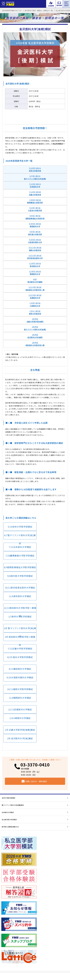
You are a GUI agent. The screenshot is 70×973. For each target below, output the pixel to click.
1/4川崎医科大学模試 (50, 631)
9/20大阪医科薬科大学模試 (50, 608)
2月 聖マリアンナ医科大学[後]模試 (19, 587)
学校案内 (4, 937)
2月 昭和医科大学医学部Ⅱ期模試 (51, 587)
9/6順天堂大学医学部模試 (51, 550)
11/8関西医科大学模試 (51, 620)
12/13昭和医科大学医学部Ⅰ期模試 (19, 575)
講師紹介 (4, 930)
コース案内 (39, 937)
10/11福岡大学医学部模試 (18, 620)
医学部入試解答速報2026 (10, 732)
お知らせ (17, 856)
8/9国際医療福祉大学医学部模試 (19, 552)
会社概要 (8, 958)
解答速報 (38, 923)
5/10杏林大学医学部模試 (18, 527)
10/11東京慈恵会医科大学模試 (19, 564)
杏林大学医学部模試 (8, 703)
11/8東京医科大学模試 (51, 562)
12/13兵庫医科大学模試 (18, 631)
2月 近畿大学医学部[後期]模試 (19, 643)
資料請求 (52, 856)
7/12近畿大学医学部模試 (18, 597)
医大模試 (52, 837)
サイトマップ (34, 958)
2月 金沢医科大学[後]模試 (51, 643)
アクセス (4, 944)
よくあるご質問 (41, 944)
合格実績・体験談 (41, 930)
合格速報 (17, 837)
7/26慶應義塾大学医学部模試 (50, 539)
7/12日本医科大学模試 (18, 539)
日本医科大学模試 (8, 717)
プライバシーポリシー (21, 958)
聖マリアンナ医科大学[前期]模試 (13, 710)
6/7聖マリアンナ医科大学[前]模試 (50, 529)
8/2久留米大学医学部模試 (51, 597)
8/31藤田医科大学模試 (18, 608)
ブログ (3, 951)
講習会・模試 (6, 923)
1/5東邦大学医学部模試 (50, 574)
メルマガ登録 (40, 951)
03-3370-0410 (34, 669)
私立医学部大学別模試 (9, 724)
